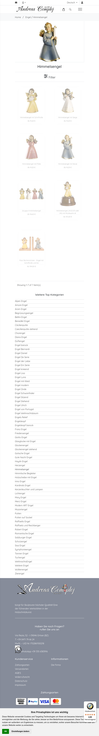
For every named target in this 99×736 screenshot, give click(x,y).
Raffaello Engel (22, 521)
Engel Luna (20, 377)
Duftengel (20, 341)
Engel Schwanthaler (24, 393)
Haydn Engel (21, 461)
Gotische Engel (22, 453)
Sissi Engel (20, 545)
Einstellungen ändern (20, 731)
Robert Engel (21, 529)
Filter (49, 76)
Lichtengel (20, 493)
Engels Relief (21, 417)
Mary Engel (20, 497)
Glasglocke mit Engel (25, 441)
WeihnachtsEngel (23, 561)
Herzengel (20, 465)
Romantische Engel (24, 533)
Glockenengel (21, 445)
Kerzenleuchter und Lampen (29, 489)
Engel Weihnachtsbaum (26, 413)
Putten (18, 513)
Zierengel (19, 573)
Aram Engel (21, 309)
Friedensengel (22, 433)
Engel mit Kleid (22, 381)
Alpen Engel (21, 301)
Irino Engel (20, 481)
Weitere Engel (22, 565)
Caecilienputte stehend (26, 329)
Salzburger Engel (23, 537)
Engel (28, 17)
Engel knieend (22, 369)
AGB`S (18, 673)
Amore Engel (21, 305)
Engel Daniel (21, 353)
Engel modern (22, 385)
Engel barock (21, 345)
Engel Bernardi (22, 349)
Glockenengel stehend (26, 449)
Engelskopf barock (24, 425)
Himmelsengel (40, 17)
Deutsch (71, 2)
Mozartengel (21, 509)
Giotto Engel (21, 437)
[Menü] (94, 703)
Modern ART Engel (24, 505)
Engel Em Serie (22, 365)
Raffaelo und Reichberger (28, 525)
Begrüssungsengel (24, 313)
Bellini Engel (21, 317)
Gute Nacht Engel (23, 457)
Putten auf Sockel (23, 517)
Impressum (20, 685)
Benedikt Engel (22, 321)
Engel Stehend (22, 401)
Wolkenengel (21, 569)
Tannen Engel (21, 553)
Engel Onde (20, 389)
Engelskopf (20, 421)
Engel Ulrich (21, 405)
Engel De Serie (22, 357)
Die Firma (56, 665)
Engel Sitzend (21, 397)
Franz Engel (21, 429)
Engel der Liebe (22, 361)
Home (18, 17)
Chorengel (20, 333)
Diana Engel (21, 337)
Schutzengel (21, 541)
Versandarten (22, 669)
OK (5, 731)
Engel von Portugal (24, 409)
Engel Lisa (20, 373)
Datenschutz (21, 681)
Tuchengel (20, 557)
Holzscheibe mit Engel (26, 477)
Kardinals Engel (22, 485)
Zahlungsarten (22, 665)
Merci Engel (20, 501)
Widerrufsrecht (22, 677)
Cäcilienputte (21, 325)
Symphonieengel (23, 549)
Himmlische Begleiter (25, 473)
